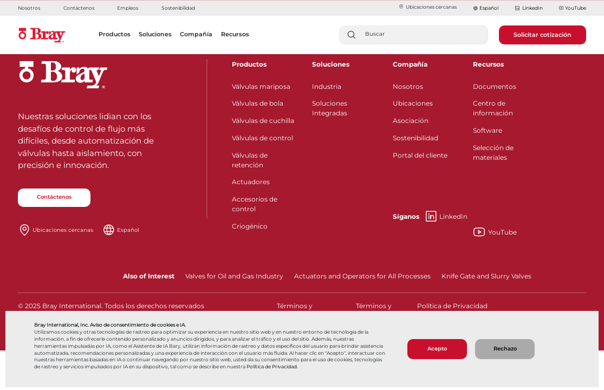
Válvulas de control (262, 138)
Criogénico (250, 226)
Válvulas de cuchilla (263, 120)
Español (488, 8)
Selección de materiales (493, 152)
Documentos (494, 86)
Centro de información (493, 108)
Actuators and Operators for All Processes (362, 276)
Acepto (437, 349)
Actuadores (251, 182)
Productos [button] (115, 34)
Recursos (488, 64)
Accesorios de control (254, 204)
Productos (249, 64)
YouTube (572, 8)
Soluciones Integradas (329, 108)
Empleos (127, 8)
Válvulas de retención (250, 160)
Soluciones (330, 64)
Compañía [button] (196, 34)
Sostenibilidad (178, 8)
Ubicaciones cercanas (427, 7)
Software (487, 130)
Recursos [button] (235, 34)
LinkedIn (528, 8)
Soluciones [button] (155, 34)
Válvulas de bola (257, 103)
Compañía (410, 64)
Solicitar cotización (542, 34)
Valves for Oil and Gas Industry (234, 276)
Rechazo (505, 349)
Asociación (410, 120)
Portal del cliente (420, 155)
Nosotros (29, 8)
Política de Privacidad (271, 366)
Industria (326, 86)
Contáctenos (78, 8)
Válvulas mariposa (261, 86)
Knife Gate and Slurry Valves (486, 276)
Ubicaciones (413, 103)
